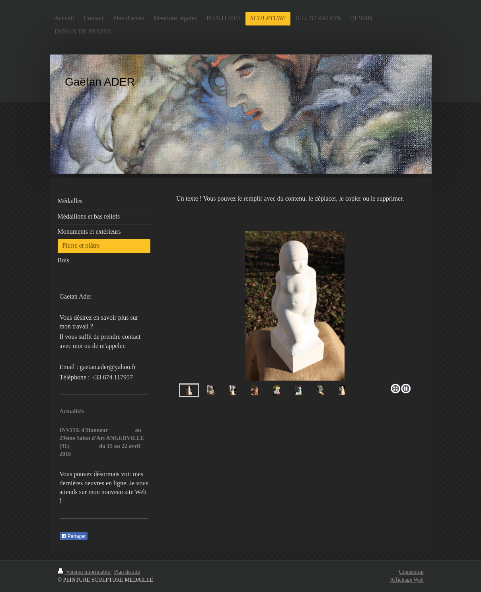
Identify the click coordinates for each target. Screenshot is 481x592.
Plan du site (127, 572)
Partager (73, 536)
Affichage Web (406, 580)
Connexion (411, 572)
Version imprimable (85, 572)
